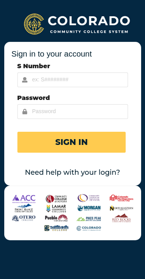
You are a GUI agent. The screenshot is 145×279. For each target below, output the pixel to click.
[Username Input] (72, 79)
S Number (33, 66)
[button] (71, 142)
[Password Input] (72, 111)
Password (33, 98)
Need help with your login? (72, 172)
